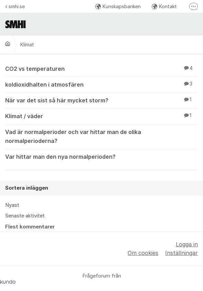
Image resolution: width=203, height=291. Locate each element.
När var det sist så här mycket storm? (101, 100)
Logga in (187, 244)
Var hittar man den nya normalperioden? (101, 156)
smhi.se (15, 6)
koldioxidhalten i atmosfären (101, 84)
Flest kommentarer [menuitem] (30, 227)
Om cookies (143, 252)
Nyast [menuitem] (12, 205)
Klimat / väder (101, 116)
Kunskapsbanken (118, 6)
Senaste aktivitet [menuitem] (25, 216)
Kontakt (164, 6)
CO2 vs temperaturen (101, 68)
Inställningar (181, 252)
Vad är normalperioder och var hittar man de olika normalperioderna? (101, 136)
